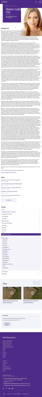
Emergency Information (16, 393)
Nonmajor (21, 239)
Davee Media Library (7, 368)
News (4, 350)
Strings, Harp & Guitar (21, 246)
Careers (4, 393)
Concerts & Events (6, 366)
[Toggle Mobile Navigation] (40, 2)
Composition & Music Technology (21, 224)
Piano (21, 244)
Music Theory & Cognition (21, 235)
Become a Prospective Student (6, 324)
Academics (5, 362)
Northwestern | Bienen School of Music (4, 2)
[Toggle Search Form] (36, 2)
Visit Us (4, 348)
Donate (4, 356)
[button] (34, 288)
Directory (4, 352)
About (4, 370)
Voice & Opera (21, 283)
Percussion (21, 242)
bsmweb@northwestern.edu (24, 385)
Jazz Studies (21, 230)
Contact (4, 354)
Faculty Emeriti (21, 228)
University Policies (25, 393)
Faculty (4, 364)
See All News (8, 200)
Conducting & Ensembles (21, 226)
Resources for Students (7, 341)
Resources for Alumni (7, 345)
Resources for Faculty (7, 343)
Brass (21, 221)
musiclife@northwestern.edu (24, 383)
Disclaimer (9, 393)
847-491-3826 (9, 17)
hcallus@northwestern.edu (11, 16)
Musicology (21, 237)
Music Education (21, 233)
